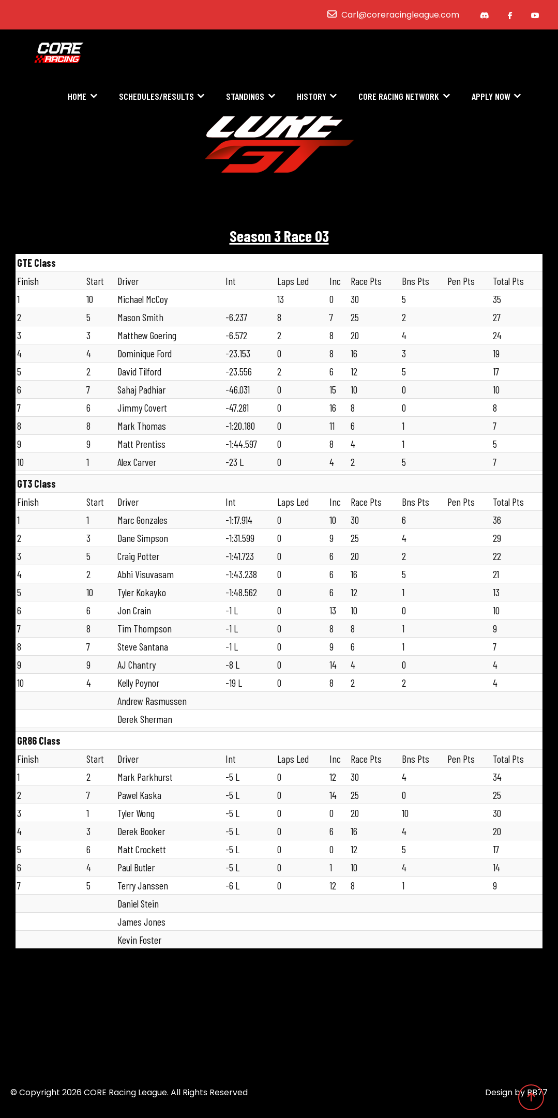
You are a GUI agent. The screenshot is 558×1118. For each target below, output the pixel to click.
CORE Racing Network (398, 96)
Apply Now (491, 96)
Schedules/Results (156, 96)
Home (77, 96)
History (311, 96)
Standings (245, 96)
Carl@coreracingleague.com (400, 15)
